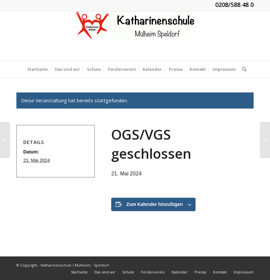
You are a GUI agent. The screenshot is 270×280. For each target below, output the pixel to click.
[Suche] (242, 69)
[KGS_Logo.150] (135, 36)
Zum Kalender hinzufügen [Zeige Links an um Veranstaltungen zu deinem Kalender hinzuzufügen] (154, 204)
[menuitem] (37, 69)
